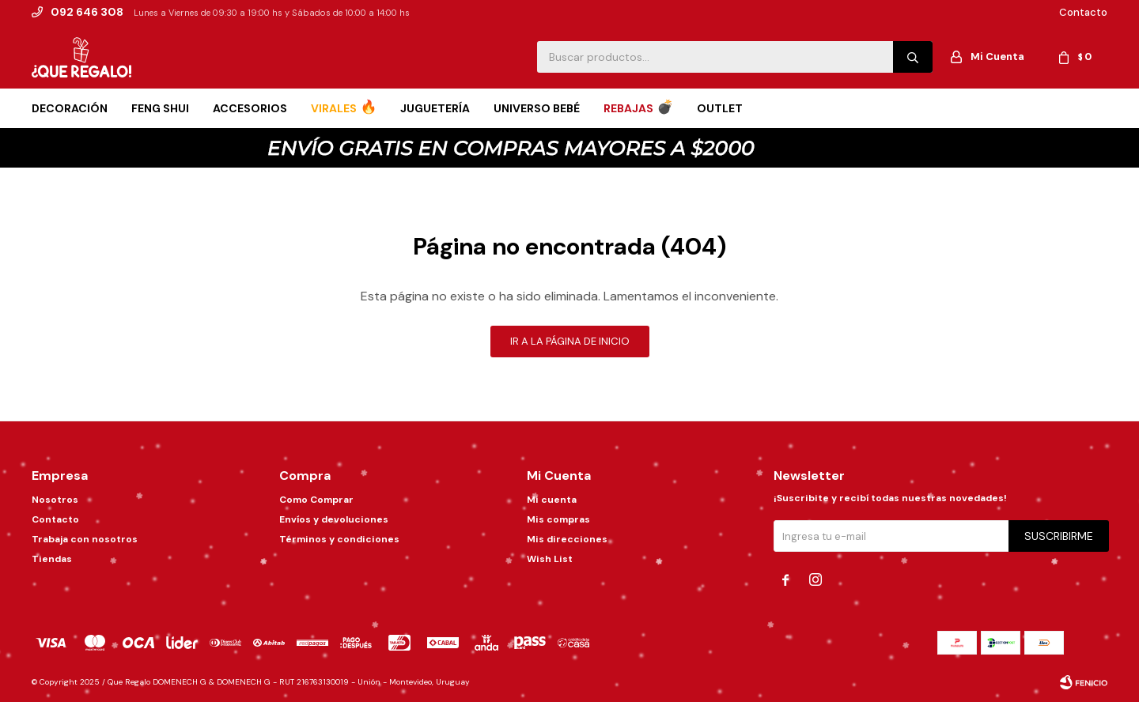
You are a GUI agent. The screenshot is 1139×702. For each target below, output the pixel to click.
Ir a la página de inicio (570, 341)
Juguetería (435, 108)
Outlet (720, 108)
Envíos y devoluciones (333, 519)
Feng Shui (160, 108)
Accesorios (250, 108)
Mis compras (558, 519)
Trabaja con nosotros (85, 539)
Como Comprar (316, 499)
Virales (334, 108)
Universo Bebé (537, 108)
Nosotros (55, 499)
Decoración (70, 108)
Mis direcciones (567, 539)
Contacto (1083, 12)
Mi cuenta (552, 499)
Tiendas (52, 559)
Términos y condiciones (339, 539)
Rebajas (628, 108)
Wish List (550, 559)
